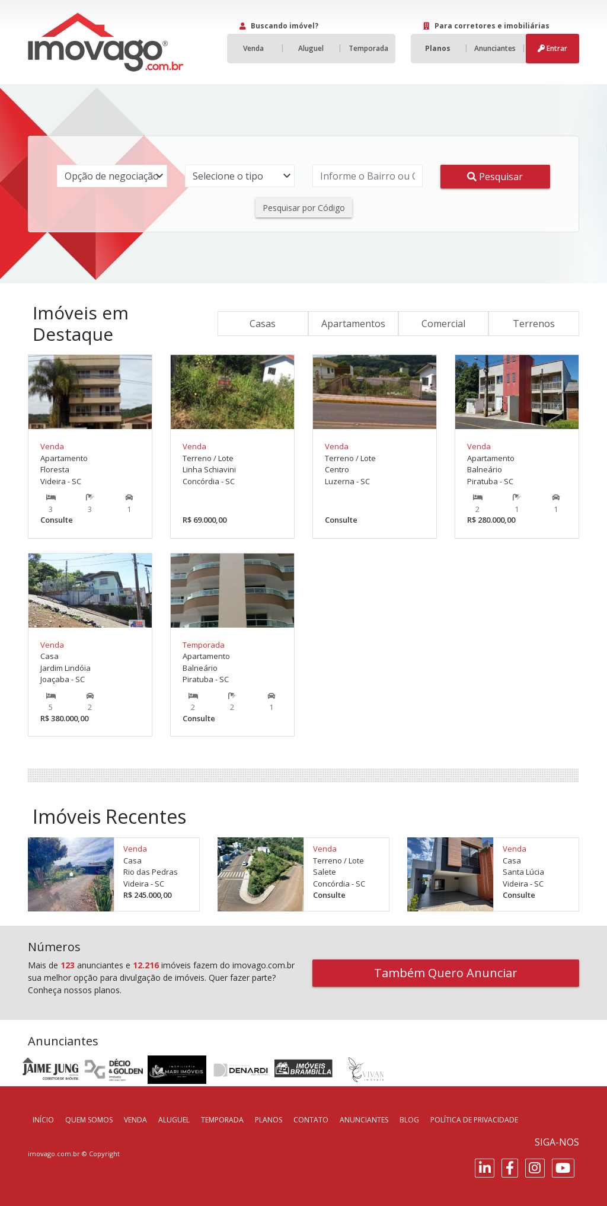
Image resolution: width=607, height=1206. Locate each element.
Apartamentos (353, 323)
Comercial (443, 323)
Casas (263, 323)
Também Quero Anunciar (445, 973)
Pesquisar (495, 176)
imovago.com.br (54, 1153)
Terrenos (534, 323)
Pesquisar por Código (304, 207)
